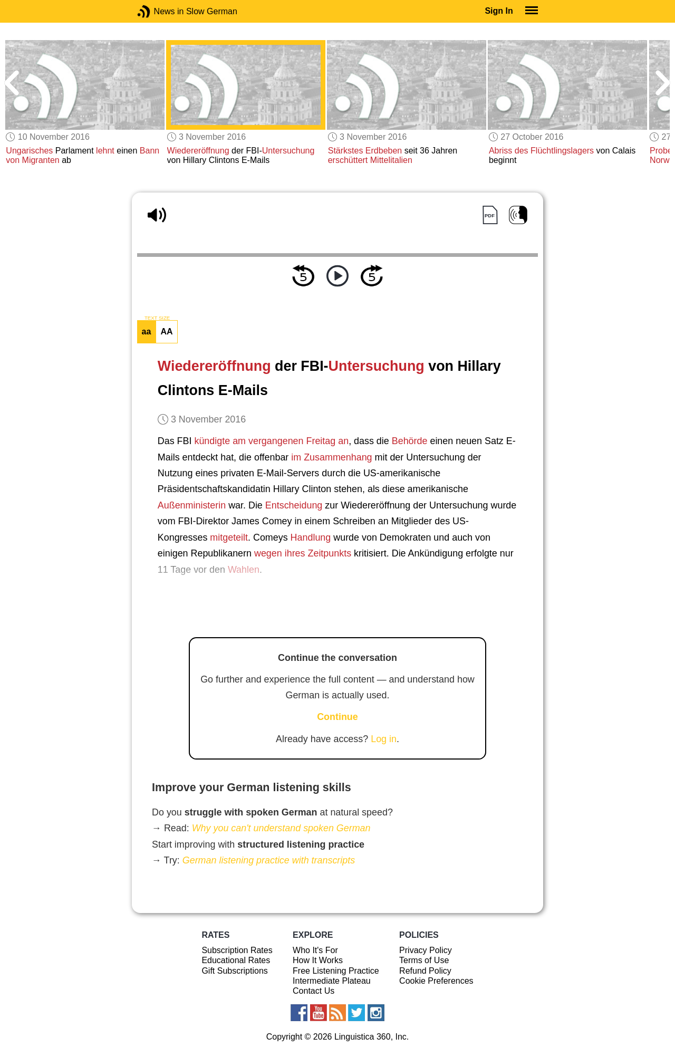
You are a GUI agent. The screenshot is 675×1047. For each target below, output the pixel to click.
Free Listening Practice (336, 970)
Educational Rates (235, 960)
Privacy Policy (425, 950)
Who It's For (315, 950)
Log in (384, 739)
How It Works (318, 960)
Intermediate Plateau (332, 980)
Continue (337, 717)
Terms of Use (424, 960)
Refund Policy (425, 970)
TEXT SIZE (157, 318)
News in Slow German (159, 11)
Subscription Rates (236, 950)
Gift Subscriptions (234, 970)
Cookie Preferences (436, 980)
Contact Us (313, 990)
